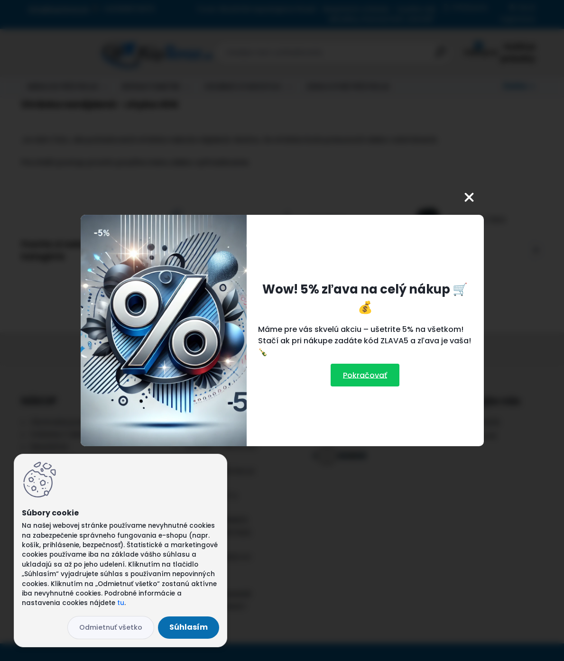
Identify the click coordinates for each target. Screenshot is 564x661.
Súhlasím (188, 627)
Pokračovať (365, 374)
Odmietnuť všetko (110, 627)
